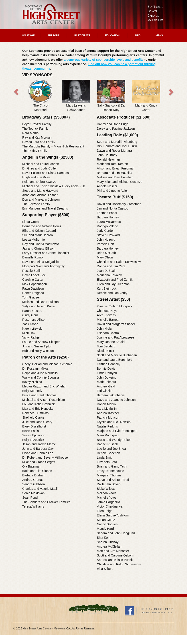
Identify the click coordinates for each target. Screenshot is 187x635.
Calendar (154, 15)
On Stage (28, 35)
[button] (30, 96)
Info (137, 35)
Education (112, 35)
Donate (152, 11)
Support (53, 35)
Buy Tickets (156, 6)
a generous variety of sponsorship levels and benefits (104, 59)
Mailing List (156, 20)
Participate (82, 35)
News (159, 35)
